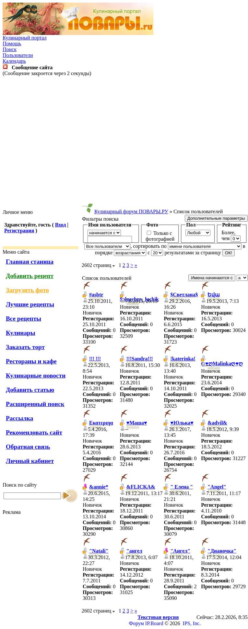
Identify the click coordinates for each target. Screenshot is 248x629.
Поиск (10, 49)
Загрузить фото (27, 290)
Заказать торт (25, 347)
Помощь (12, 43)
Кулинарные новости (35, 375)
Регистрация (19, 230)
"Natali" (99, 551)
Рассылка (19, 418)
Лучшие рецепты (30, 304)
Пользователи (18, 55)
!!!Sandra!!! (139, 358)
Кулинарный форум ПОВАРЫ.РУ (131, 211)
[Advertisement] (122, 143)
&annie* (98, 487)
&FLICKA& (140, 487)
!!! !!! (95, 358)
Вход (60, 224)
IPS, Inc (191, 623)
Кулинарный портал (25, 37)
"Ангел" (180, 551)
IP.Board (154, 623)
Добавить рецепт (29, 275)
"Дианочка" (221, 551)
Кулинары (20, 332)
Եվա (213, 294)
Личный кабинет (30, 461)
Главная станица (29, 261)
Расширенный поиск (35, 404)
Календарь (14, 61)
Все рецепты (23, 318)
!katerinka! (182, 358)
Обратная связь (28, 446)
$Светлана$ (184, 294)
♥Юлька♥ (181, 422)
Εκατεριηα (101, 422)
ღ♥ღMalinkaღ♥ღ (222, 363)
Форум (136, 623)
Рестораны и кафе (31, 361)
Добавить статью (30, 389)
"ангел (134, 551)
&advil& (217, 422)
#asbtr (96, 294)
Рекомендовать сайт (34, 432)
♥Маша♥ (136, 422)
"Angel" (216, 487)
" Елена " (181, 487)
